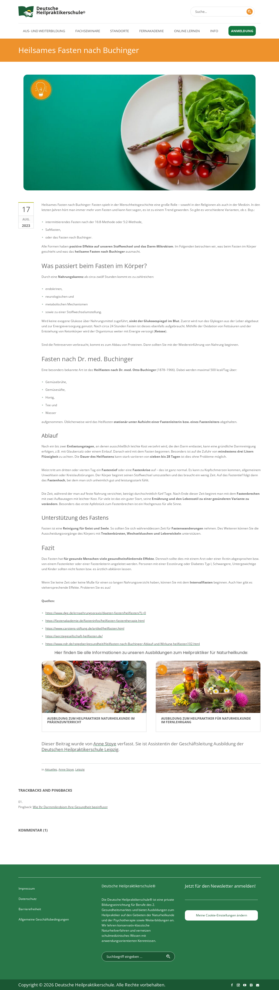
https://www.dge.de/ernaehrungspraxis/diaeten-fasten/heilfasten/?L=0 (95, 613)
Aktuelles (51, 769)
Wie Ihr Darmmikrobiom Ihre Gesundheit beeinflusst (70, 807)
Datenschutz (28, 899)
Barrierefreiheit (30, 909)
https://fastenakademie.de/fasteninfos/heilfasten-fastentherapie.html (95, 620)
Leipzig (80, 769)
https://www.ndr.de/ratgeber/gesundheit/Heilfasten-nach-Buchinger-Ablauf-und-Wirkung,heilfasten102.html (122, 644)
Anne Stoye (66, 769)
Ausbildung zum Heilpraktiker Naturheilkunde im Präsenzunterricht (91, 720)
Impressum (27, 888)
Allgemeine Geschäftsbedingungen (44, 919)
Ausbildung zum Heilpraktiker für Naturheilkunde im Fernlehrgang (206, 720)
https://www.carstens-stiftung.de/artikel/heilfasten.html (84, 628)
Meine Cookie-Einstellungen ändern (221, 915)
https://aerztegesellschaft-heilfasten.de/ (74, 636)
